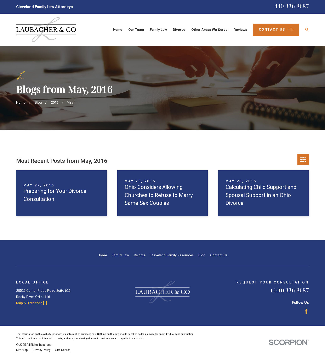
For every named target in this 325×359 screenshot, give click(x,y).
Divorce (140, 255)
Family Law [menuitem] (158, 30)
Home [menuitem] (117, 30)
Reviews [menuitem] (240, 30)
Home (102, 255)
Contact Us (218, 255)
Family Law (120, 255)
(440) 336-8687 (290, 290)
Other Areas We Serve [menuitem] (209, 30)
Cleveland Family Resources (172, 255)
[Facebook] (306, 311)
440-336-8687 (291, 6)
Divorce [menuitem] (179, 30)
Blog (201, 255)
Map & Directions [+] (31, 303)
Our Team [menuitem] (136, 30)
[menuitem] (22, 350)
